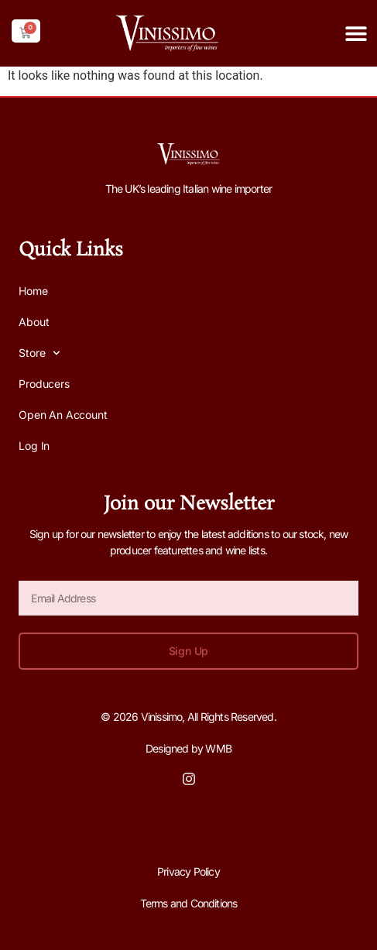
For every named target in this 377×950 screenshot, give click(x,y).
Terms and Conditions (189, 903)
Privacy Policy (188, 871)
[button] (355, 32)
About (34, 321)
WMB (218, 748)
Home (33, 290)
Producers (44, 383)
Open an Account (63, 414)
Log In (34, 445)
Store (39, 353)
